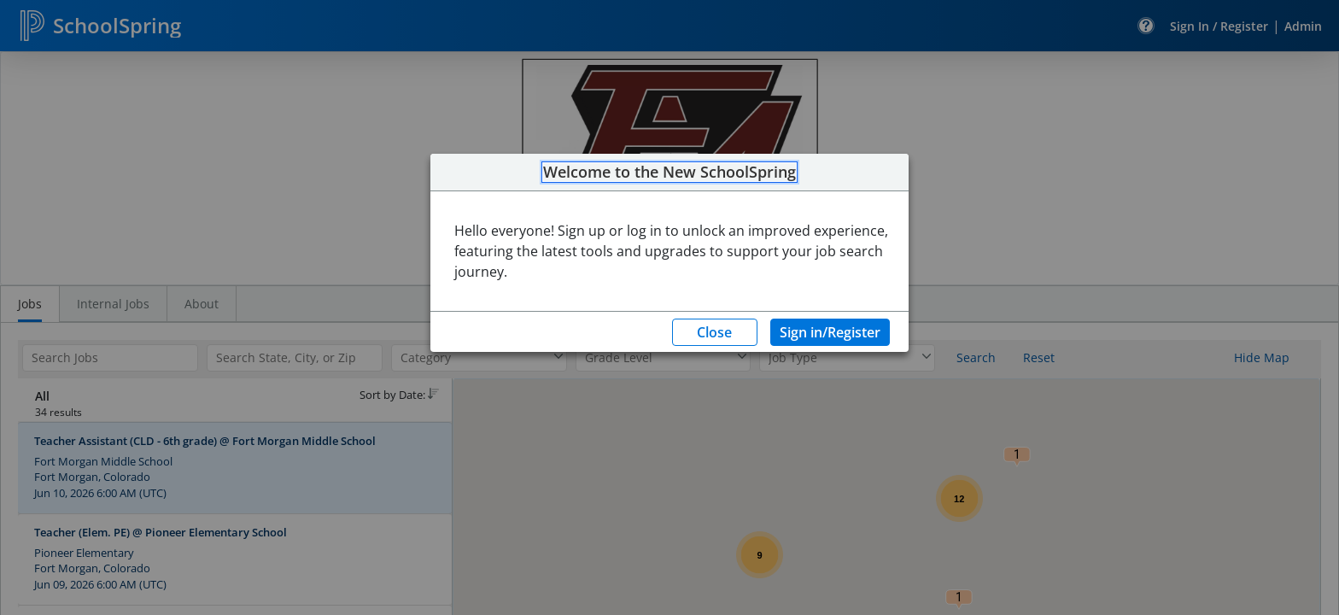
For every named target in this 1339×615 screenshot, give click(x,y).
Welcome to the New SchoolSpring (669, 172)
